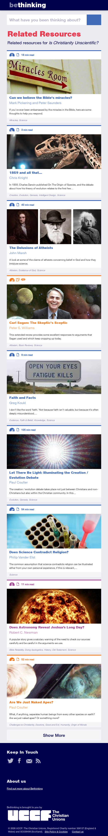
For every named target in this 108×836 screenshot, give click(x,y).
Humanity (65, 724)
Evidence (13, 420)
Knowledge (39, 420)
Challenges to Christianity (21, 724)
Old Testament (59, 649)
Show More (54, 735)
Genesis (33, 195)
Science (23, 120)
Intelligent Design (47, 195)
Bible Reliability (16, 649)
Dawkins (39, 724)
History (47, 649)
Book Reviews (25, 345)
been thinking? (44, 19)
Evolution (23, 195)
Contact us (78, 831)
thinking (27, 5)
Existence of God (27, 270)
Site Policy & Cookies (56, 831)
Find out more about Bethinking (25, 788)
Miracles (13, 120)
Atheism (13, 270)
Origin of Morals (78, 724)
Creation (13, 195)
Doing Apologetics (34, 649)
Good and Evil (52, 724)
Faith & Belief (26, 420)
